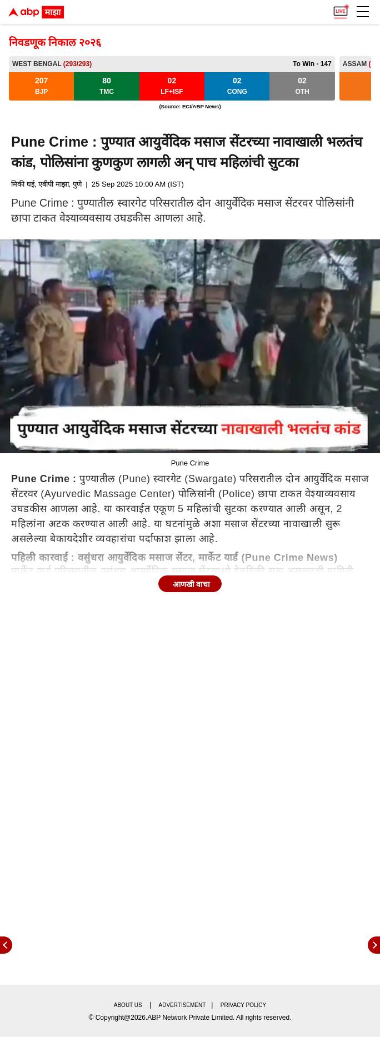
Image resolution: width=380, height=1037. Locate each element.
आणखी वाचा (192, 584)
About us (128, 1005)
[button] (363, 11)
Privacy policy (243, 1005)
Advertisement (182, 1005)
